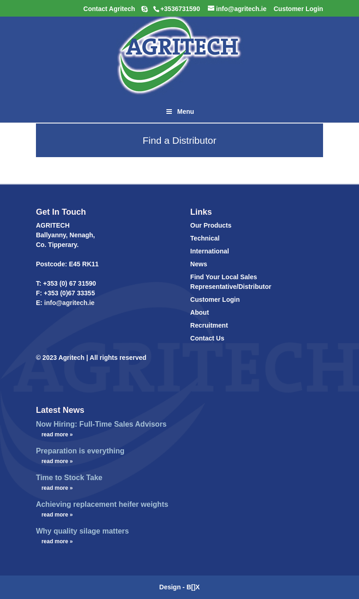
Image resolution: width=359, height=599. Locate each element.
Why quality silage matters (82, 531)
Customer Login (215, 299)
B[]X (193, 587)
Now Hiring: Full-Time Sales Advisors (101, 424)
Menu (179, 111)
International (209, 251)
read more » (57, 434)
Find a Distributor (180, 140)
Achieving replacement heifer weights (102, 504)
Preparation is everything (80, 451)
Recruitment (209, 325)
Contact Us (207, 338)
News (198, 264)
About (199, 312)
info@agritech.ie (68, 302)
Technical (205, 238)
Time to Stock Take (69, 478)
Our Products (210, 225)
